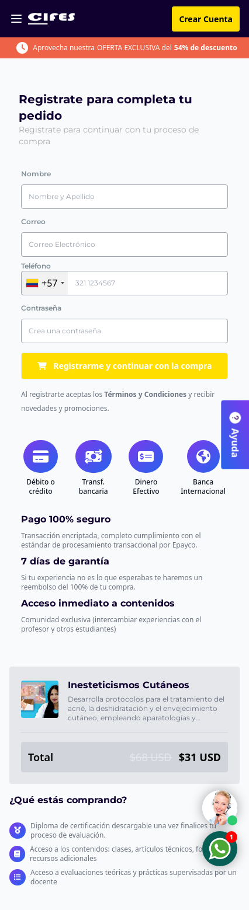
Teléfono (36, 266)
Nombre (36, 173)
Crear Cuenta (206, 19)
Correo (33, 221)
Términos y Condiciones (145, 394)
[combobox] (45, 283)
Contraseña (41, 308)
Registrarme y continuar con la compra (124, 365)
